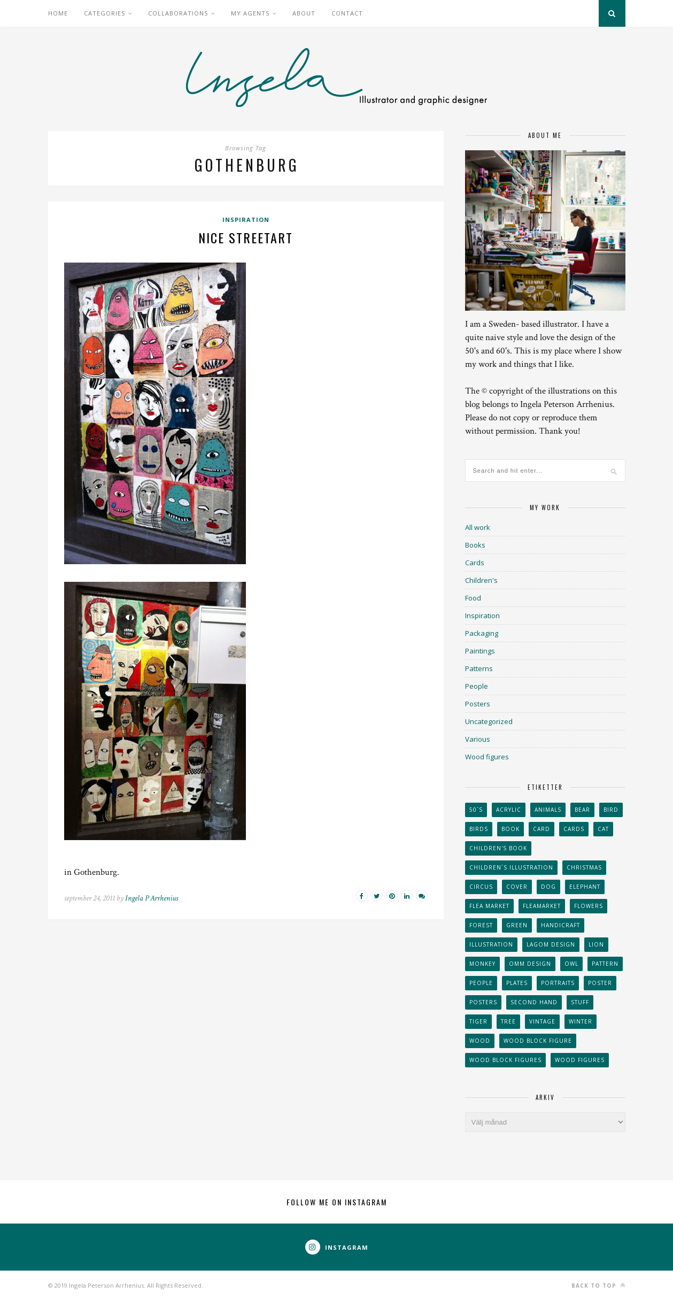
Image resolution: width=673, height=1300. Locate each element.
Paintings (480, 651)
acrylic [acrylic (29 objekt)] (508, 809)
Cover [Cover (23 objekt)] (517, 886)
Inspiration (245, 220)
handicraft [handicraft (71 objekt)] (560, 925)
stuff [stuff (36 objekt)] (580, 1002)
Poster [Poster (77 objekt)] (600, 983)
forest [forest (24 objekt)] (481, 925)
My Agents (250, 13)
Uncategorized (489, 721)
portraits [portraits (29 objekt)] (558, 983)
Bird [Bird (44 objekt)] (611, 809)
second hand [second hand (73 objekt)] (534, 1002)
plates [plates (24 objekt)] (517, 983)
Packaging (481, 633)
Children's (481, 580)
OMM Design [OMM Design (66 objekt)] (530, 963)
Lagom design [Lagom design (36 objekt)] (551, 944)
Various (477, 739)
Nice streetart (245, 237)
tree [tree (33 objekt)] (508, 1021)
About (303, 13)
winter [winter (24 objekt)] (580, 1021)
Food (473, 598)
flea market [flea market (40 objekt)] (489, 906)
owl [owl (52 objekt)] (571, 963)
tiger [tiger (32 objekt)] (478, 1021)
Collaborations (178, 13)
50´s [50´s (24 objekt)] (476, 809)
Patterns (479, 668)
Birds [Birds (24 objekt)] (478, 829)
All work (477, 527)
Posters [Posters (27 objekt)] (483, 1002)
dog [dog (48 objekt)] (548, 886)
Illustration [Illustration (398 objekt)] (491, 944)
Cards (474, 562)
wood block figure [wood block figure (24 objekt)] (538, 1040)
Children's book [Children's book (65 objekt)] (498, 848)
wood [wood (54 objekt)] (479, 1040)
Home (58, 13)
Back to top (598, 1285)
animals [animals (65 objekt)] (548, 809)
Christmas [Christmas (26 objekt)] (584, 867)
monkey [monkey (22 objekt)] (482, 963)
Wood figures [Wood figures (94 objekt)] (580, 1060)
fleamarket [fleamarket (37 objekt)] (542, 906)
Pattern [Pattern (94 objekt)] (605, 963)
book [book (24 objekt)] (510, 829)
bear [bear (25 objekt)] (582, 809)
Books (475, 545)
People (476, 686)
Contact (347, 13)
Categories (104, 13)
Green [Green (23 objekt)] (517, 925)
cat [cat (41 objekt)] (603, 829)
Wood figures (487, 756)
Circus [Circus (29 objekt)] (481, 886)
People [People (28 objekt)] (481, 983)
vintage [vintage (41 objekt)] (542, 1021)
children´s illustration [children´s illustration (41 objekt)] (511, 867)
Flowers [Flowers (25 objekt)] (588, 906)
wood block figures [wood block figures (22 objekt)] (505, 1060)
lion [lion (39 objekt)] (596, 944)
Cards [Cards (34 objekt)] (573, 829)
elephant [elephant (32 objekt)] (584, 886)
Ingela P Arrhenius (151, 898)
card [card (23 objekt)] (541, 829)
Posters (477, 704)
